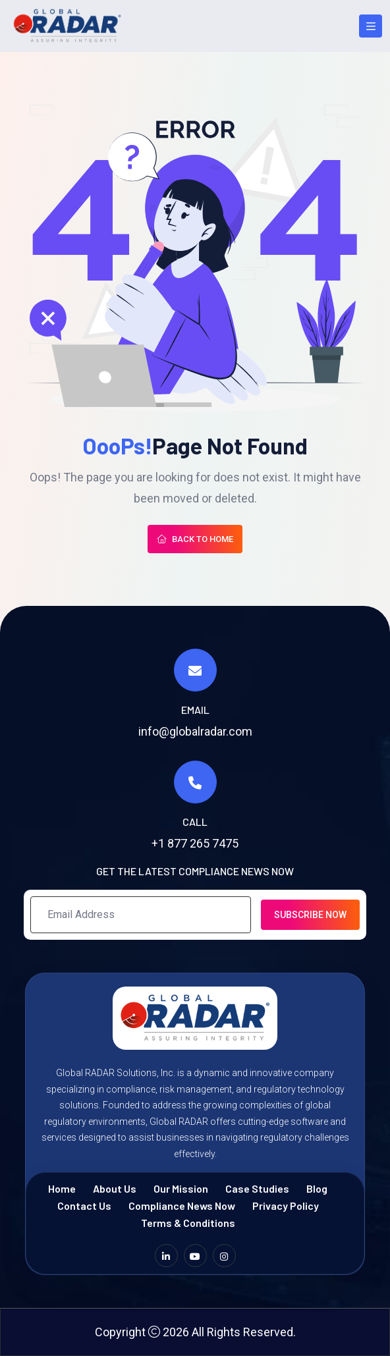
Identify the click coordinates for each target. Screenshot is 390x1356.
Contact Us (84, 1205)
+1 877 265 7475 (195, 843)
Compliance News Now (181, 1205)
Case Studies (257, 1188)
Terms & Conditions (188, 1222)
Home (62, 1188)
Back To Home (195, 539)
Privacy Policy (285, 1205)
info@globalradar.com (195, 731)
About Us (114, 1188)
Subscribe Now (310, 914)
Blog (316, 1188)
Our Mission (180, 1188)
